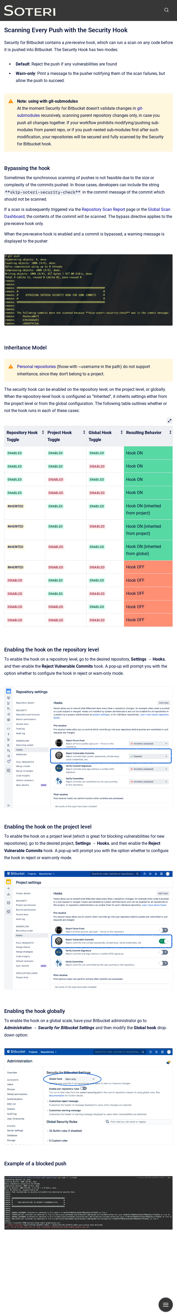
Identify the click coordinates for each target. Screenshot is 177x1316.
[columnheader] (24, 436)
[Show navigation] (166, 1305)
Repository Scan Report (103, 209)
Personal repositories (36, 366)
